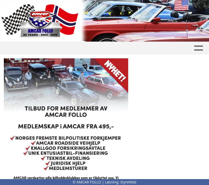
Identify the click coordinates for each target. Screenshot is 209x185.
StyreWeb (128, 182)
